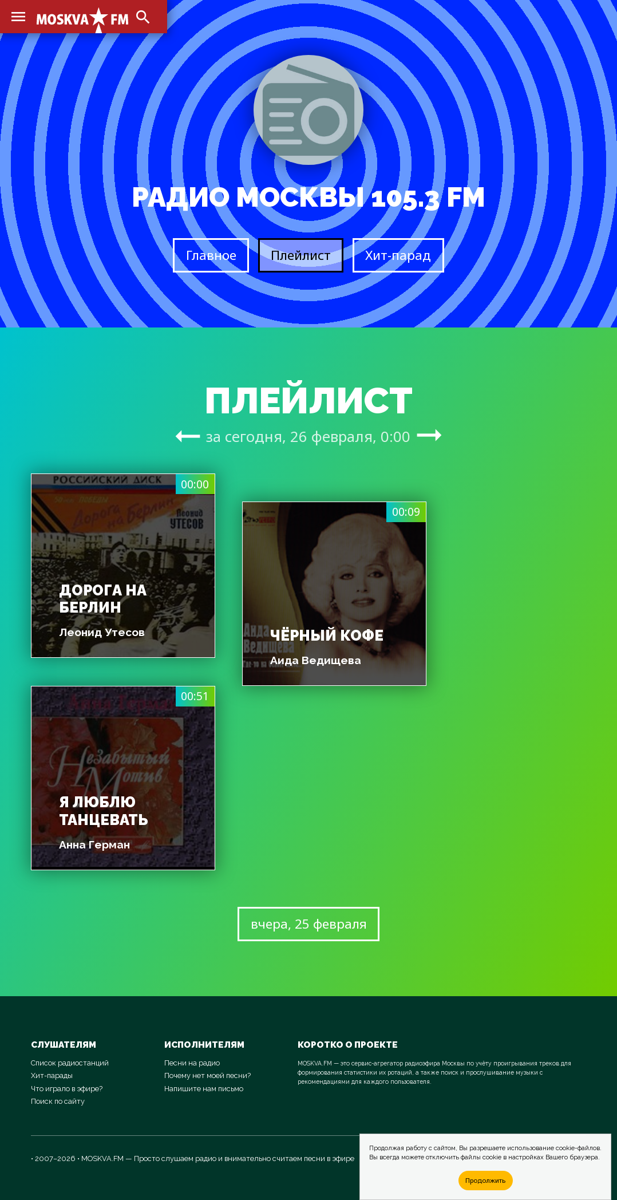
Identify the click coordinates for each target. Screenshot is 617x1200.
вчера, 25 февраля (309, 924)
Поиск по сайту (58, 1101)
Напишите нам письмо (203, 1088)
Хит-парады (52, 1075)
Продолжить (485, 1180)
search (143, 17)
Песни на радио (192, 1063)
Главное (211, 255)
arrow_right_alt (187, 435)
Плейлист (301, 255)
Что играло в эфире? (66, 1088)
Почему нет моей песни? (207, 1075)
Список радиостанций (70, 1063)
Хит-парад (398, 255)
